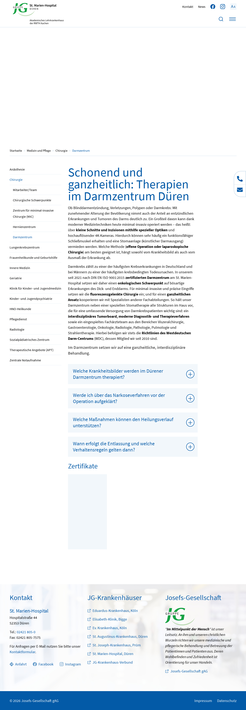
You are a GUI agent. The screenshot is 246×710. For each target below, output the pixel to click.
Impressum (203, 700)
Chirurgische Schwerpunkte (32, 200)
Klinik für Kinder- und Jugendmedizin (35, 288)
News (201, 7)
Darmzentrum (22, 237)
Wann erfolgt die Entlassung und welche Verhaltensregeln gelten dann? (114, 446)
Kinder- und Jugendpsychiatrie (31, 299)
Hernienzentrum (24, 227)
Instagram (70, 664)
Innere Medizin (20, 268)
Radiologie (17, 329)
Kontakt (187, 7)
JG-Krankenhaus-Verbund (113, 662)
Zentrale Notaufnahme (25, 360)
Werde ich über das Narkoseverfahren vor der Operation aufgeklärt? (119, 398)
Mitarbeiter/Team (25, 190)
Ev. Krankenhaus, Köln (110, 627)
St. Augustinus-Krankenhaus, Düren (120, 636)
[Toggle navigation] (232, 19)
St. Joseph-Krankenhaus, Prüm (117, 645)
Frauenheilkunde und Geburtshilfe (33, 257)
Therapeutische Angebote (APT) (31, 350)
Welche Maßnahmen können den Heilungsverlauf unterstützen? (123, 422)
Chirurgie (16, 180)
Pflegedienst (18, 319)
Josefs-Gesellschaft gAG (189, 671)
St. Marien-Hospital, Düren (113, 653)
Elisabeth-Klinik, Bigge (110, 619)
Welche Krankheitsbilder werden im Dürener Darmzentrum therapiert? (118, 374)
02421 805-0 (26, 632)
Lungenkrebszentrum (25, 247)
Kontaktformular (22, 651)
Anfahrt (18, 664)
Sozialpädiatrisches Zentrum (29, 340)
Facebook (43, 664)
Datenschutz (227, 700)
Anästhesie (17, 169)
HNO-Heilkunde (20, 309)
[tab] (133, 374)
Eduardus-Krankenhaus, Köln (115, 610)
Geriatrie (16, 278)
